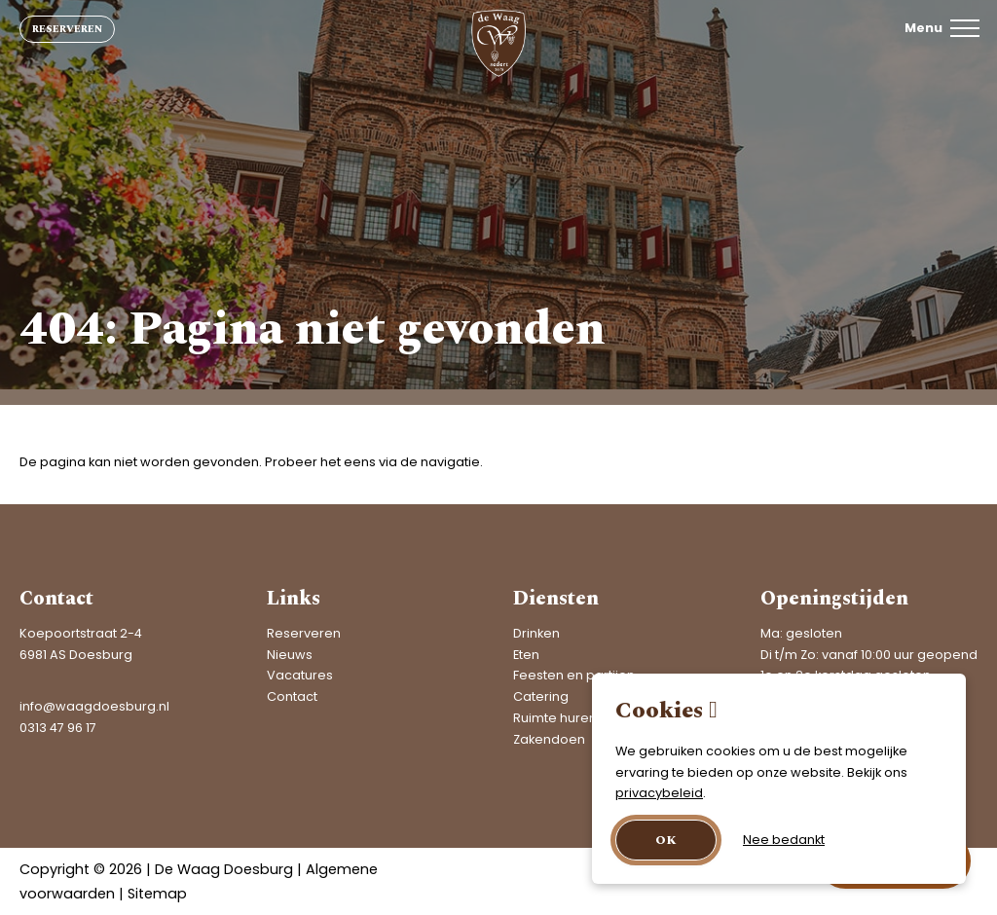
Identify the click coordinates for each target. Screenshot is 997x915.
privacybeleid (659, 793)
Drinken (536, 633)
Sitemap (157, 893)
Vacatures (300, 675)
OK (666, 840)
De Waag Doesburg (224, 869)
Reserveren (67, 29)
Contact (292, 696)
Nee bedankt (784, 839)
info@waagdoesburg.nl (94, 706)
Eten (526, 654)
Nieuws (290, 654)
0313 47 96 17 (57, 727)
